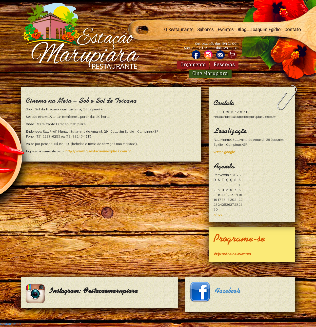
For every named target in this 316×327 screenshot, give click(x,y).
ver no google (224, 152)
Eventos (225, 30)
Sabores (205, 30)
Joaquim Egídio (265, 30)
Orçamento (193, 65)
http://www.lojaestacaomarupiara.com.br (98, 151)
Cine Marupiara (210, 74)
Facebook (227, 290)
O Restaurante (178, 30)
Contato (292, 30)
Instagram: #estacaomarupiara (94, 290)
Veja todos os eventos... (233, 254)
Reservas (224, 65)
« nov (218, 215)
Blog (241, 30)
